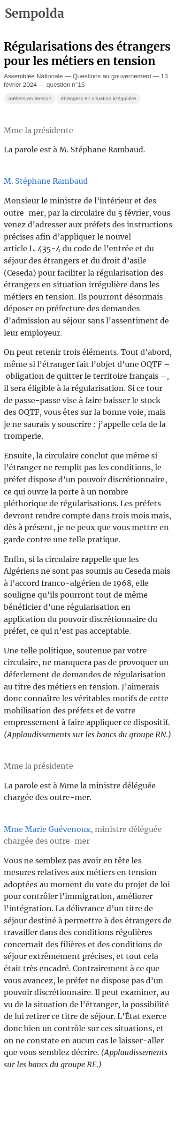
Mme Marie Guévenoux (47, 829)
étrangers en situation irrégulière (98, 98)
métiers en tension (29, 98)
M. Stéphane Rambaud (46, 181)
